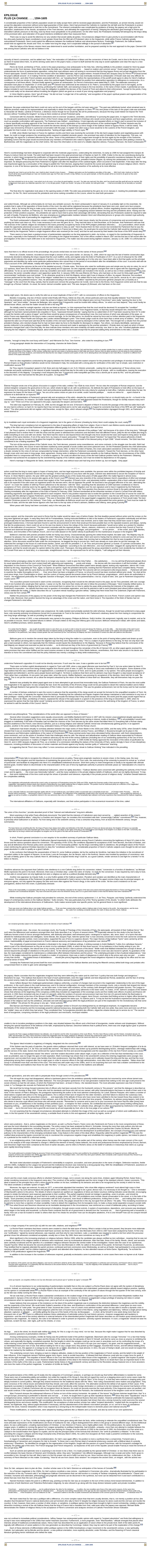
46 (53, 995)
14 (140, 272)
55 (7, 1204)
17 (23, 364)
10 (60, 216)
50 (87, 1075)
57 (107, 1234)
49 (145, 1050)
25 (126, 502)
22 (130, 421)
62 (24, 1313)
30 (108, 663)
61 (90, 1299)
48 (79, 1043)
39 (97, 873)
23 (37, 441)
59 (90, 1279)
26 (135, 531)
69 (115, 1467)
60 (36, 1290)
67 (128, 1406)
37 (132, 816)
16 (111, 340)
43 (109, 940)
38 (90, 830)
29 (110, 644)
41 (70, 923)
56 (80, 1225)
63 (50, 1333)
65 (71, 1363)
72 (141, 1524)
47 (65, 1002)
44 (27, 959)
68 (21, 1447)
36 (9, 795)
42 (96, 931)
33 (119, 718)
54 (47, 1184)
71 (140, 1492)
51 (112, 1107)
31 (10, 679)
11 (144, 230)
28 (28, 592)
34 (66, 732)
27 (18, 578)
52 (130, 1132)
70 (44, 1477)
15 (61, 304)
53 (41, 1156)
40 (130, 891)
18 (66, 374)
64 (64, 1349)
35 (17, 757)
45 (81, 979)
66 (113, 1395)
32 (8, 688)
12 (105, 251)
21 (90, 408)
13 (137, 270)
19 (38, 394)
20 (85, 401)
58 (48, 1251)
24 (66, 477)
